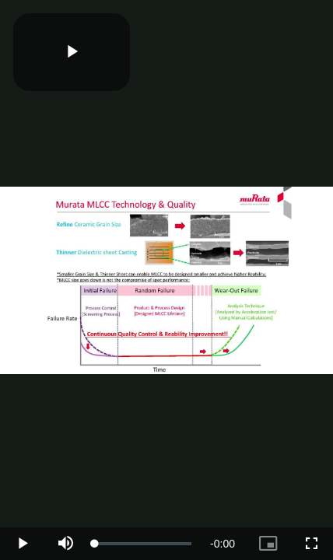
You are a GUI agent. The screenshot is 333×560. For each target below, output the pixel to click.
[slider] (143, 543)
